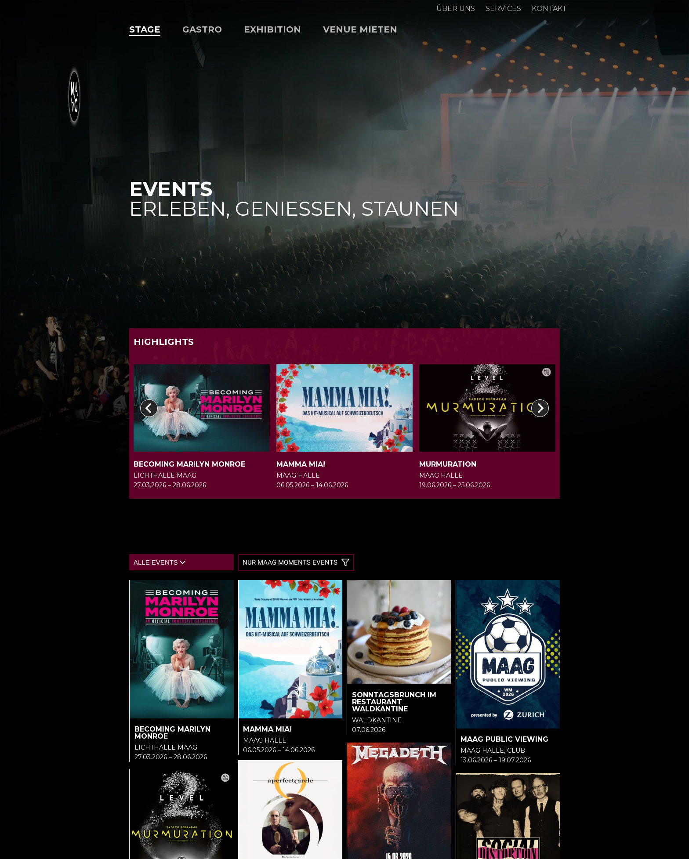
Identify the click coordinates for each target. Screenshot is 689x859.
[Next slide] (540, 408)
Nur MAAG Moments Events (296, 562)
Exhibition (272, 29)
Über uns (455, 8)
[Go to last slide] (149, 408)
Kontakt (549, 8)
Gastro (202, 29)
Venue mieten (360, 29)
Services (503, 8)
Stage (144, 29)
